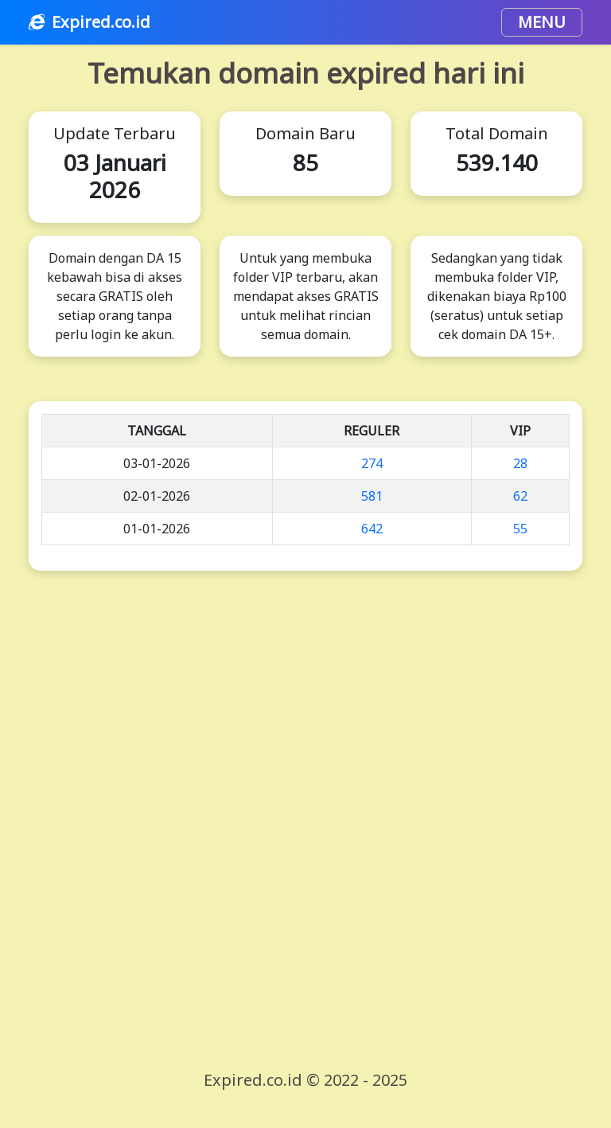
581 (372, 496)
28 (520, 463)
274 (372, 463)
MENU (542, 22)
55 (520, 528)
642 (372, 528)
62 (520, 496)
